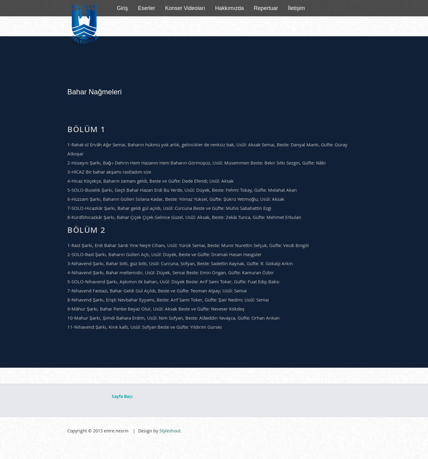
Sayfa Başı (122, 396)
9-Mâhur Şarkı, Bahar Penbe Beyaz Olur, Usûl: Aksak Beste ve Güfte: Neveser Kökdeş (155, 309)
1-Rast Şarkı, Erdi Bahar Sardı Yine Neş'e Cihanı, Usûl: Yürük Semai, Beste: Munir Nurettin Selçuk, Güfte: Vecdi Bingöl (188, 245)
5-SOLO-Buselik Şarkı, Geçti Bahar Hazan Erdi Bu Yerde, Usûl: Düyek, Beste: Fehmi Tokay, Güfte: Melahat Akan (182, 190)
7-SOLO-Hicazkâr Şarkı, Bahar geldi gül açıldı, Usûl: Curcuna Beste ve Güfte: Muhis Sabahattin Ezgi (169, 208)
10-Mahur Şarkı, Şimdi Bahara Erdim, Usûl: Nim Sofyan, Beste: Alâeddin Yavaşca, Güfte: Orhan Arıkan (173, 318)
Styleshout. (170, 431)
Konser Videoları (185, 8)
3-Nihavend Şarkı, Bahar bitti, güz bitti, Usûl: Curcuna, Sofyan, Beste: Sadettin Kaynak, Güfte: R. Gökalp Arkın (180, 263)
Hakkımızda (229, 8)
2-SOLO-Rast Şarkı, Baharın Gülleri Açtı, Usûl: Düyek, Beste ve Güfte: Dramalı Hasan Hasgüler (164, 254)
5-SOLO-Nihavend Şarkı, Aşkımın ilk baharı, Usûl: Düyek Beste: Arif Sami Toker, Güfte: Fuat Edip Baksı (173, 281)
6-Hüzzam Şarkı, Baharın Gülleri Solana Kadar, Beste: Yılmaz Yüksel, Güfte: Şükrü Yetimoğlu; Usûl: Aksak (175, 199)
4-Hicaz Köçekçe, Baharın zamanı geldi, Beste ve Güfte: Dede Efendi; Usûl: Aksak (150, 181)
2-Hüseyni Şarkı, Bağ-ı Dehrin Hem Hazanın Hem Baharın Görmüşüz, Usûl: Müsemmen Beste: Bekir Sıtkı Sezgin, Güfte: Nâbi (196, 163)
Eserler (146, 8)
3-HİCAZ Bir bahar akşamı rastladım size (109, 172)
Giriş (122, 8)
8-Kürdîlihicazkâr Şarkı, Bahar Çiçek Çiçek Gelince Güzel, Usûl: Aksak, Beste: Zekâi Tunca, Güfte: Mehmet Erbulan (184, 217)
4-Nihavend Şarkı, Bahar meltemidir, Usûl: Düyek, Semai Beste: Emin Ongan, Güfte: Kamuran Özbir (170, 272)
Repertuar (266, 8)
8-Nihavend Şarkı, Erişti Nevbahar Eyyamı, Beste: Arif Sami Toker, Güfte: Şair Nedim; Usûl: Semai (168, 300)
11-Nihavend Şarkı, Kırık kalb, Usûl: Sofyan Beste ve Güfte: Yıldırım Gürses (144, 327)
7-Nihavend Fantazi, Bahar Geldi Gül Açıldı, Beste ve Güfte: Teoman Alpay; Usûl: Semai (157, 291)
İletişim (296, 8)
